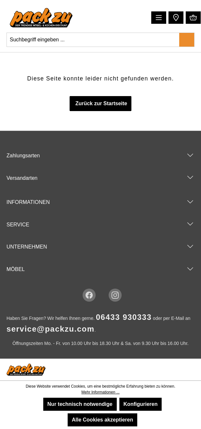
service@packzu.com (51, 328)
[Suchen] (186, 40)
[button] (175, 17)
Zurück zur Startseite (100, 103)
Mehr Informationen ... (100, 392)
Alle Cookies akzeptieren (102, 419)
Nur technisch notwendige (80, 404)
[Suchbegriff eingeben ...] (93, 40)
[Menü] (159, 17)
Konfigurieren (141, 404)
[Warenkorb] (193, 17)
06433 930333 (124, 317)
